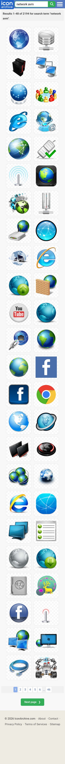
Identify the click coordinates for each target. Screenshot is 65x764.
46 (48, 689)
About (42, 718)
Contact (53, 718)
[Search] (52, 4)
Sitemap (55, 724)
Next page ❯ (32, 702)
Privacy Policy (13, 724)
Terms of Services (36, 724)
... (44, 689)
